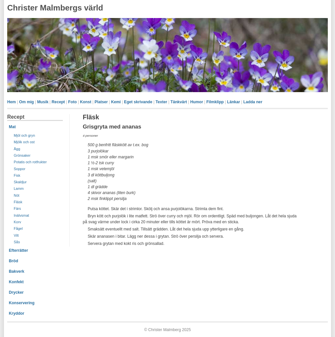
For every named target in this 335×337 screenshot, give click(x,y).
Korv (17, 222)
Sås (17, 242)
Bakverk (16, 271)
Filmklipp (215, 102)
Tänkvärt (178, 102)
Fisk (17, 175)
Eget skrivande (138, 102)
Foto (72, 102)
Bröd (13, 261)
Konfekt (16, 282)
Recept (58, 102)
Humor (196, 102)
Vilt (16, 235)
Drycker (16, 292)
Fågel (18, 228)
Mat (12, 127)
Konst (85, 102)
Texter (161, 102)
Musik (42, 102)
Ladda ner (252, 102)
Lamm (19, 188)
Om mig (26, 102)
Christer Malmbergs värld (55, 7)
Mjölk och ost (24, 142)
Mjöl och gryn (24, 135)
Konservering (21, 303)
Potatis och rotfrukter (30, 162)
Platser (101, 102)
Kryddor (16, 313)
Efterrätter (18, 250)
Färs (17, 208)
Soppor (19, 169)
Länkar (233, 102)
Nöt (16, 195)
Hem (11, 102)
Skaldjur (20, 182)
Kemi (116, 102)
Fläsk (18, 202)
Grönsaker (22, 155)
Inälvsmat (21, 215)
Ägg (17, 149)
